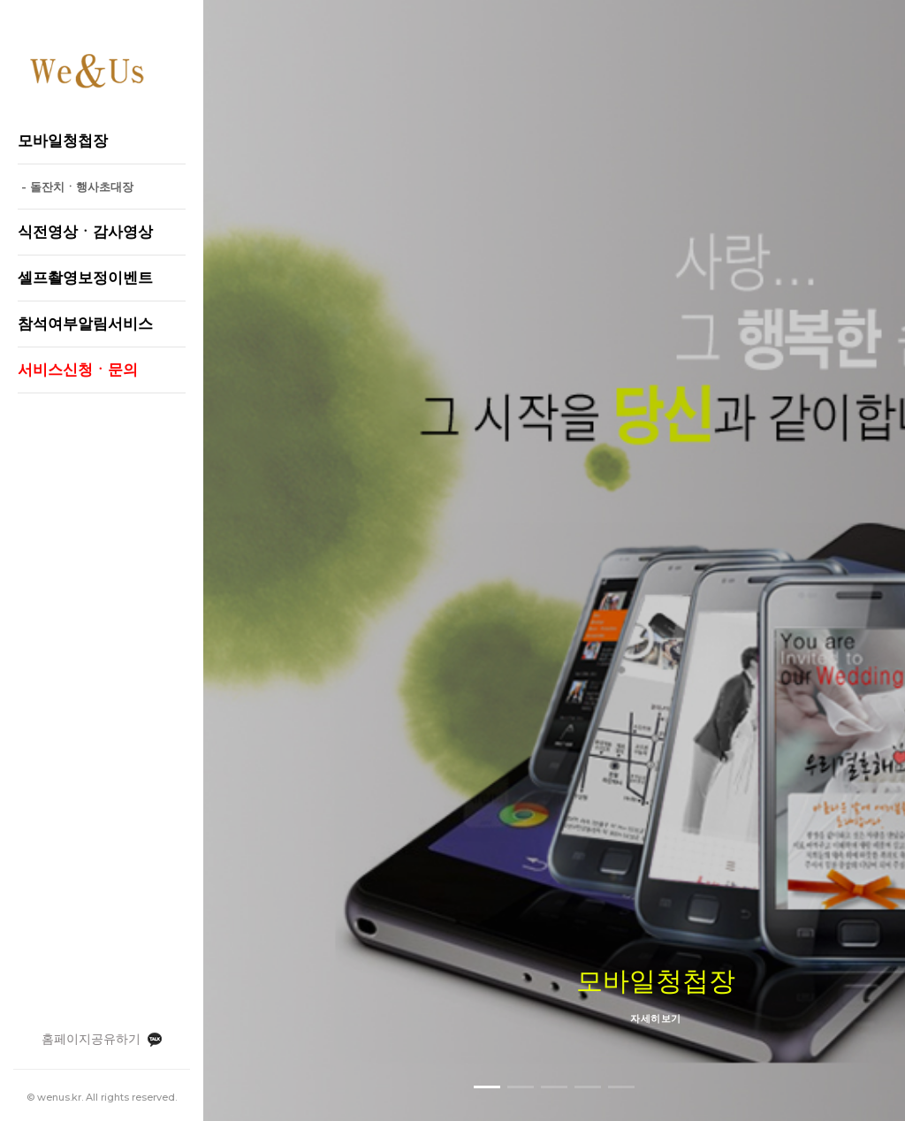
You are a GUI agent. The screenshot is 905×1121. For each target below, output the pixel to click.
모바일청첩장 (445, 955)
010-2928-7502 (641, 1059)
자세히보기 (554, 534)
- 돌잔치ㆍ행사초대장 (75, 186)
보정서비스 (592, 955)
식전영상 (522, 955)
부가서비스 (669, 955)
